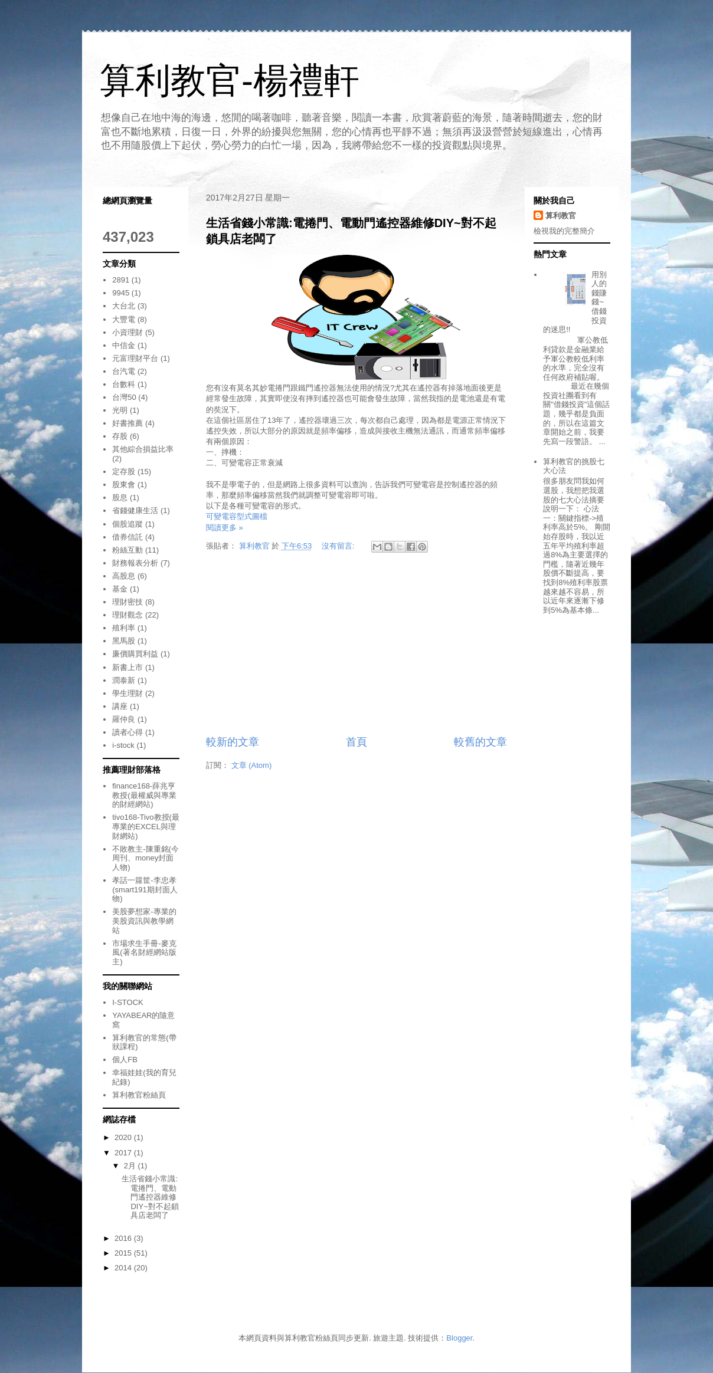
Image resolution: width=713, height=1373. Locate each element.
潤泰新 (123, 680)
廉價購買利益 (135, 653)
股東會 (123, 484)
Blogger (459, 1337)
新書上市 (127, 667)
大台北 (123, 305)
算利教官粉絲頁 (139, 1094)
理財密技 (127, 601)
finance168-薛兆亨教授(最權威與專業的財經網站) (144, 795)
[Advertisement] (356, 646)
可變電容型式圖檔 (236, 516)
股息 (119, 497)
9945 (120, 292)
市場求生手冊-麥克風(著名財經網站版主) (144, 952)
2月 (131, 1165)
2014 (124, 1267)
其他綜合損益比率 (143, 449)
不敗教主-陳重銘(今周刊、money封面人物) (145, 858)
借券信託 (127, 537)
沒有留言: (339, 545)
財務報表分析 (135, 563)
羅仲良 (123, 719)
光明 (119, 410)
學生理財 (127, 693)
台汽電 (123, 371)
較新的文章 (232, 742)
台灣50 (124, 397)
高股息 (123, 575)
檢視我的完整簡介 (564, 230)
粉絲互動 (127, 550)
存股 (119, 436)
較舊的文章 (480, 742)
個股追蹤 (127, 524)
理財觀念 (127, 614)
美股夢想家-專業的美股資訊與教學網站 (144, 920)
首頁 (356, 742)
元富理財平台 (135, 358)
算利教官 (560, 215)
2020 (124, 1137)
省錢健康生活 (135, 510)
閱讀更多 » (224, 527)
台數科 (123, 384)
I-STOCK (127, 1002)
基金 (119, 588)
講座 (119, 706)
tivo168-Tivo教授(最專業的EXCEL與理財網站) (145, 826)
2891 (120, 279)
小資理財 (127, 332)
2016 (124, 1238)
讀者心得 (127, 732)
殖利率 (123, 627)
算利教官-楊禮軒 (229, 80)
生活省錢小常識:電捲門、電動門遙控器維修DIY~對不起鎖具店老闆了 (150, 1197)
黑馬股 (123, 640)
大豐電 (123, 319)
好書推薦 (127, 423)
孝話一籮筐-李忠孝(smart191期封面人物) (145, 889)
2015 (124, 1253)
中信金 (123, 345)
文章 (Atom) (251, 765)
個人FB (125, 1059)
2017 (124, 1152)
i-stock (123, 745)
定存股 (123, 471)
